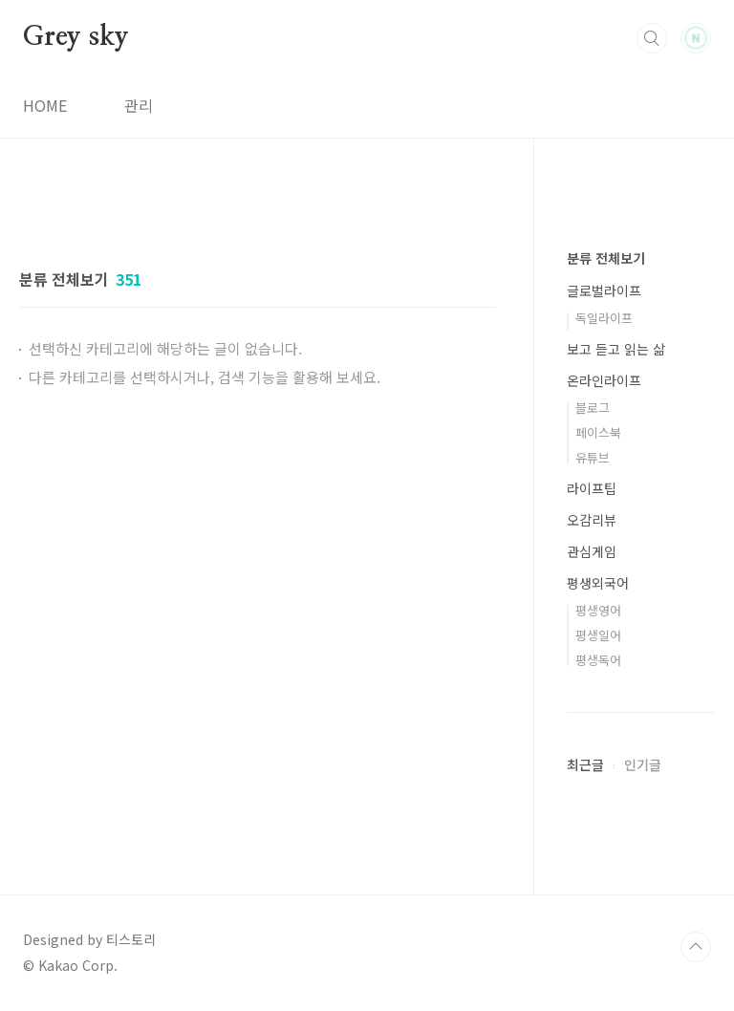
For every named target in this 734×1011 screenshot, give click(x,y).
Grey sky (75, 37)
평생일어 (598, 635)
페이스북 (598, 432)
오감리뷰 (591, 519)
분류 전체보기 (606, 258)
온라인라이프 (604, 380)
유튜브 (592, 457)
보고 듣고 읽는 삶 (616, 348)
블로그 (592, 407)
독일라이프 (604, 318)
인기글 (642, 764)
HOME (45, 105)
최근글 (585, 764)
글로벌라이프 (604, 290)
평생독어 (598, 660)
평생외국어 (598, 582)
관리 (138, 105)
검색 (651, 38)
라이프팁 (591, 488)
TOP (695, 947)
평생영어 (598, 610)
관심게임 (591, 551)
